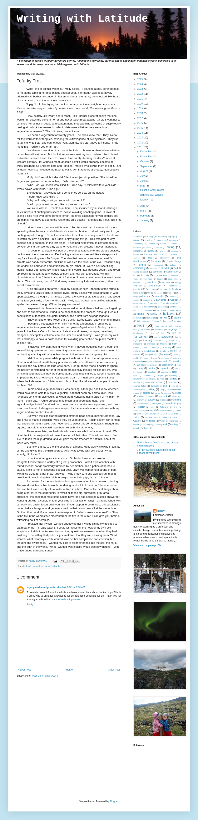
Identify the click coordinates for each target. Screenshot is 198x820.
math (174, 343)
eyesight (137, 289)
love (145, 340)
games (136, 300)
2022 (140, 93)
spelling (140, 396)
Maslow (163, 344)
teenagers (156, 403)
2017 (140, 118)
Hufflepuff (150, 318)
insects (166, 321)
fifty (148, 293)
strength (140, 400)
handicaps (161, 310)
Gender (174, 300)
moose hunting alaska (68, 599)
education (137, 282)
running (173, 378)
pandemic (163, 361)
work (165, 424)
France (170, 293)
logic (135, 340)
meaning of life (140, 347)
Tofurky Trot (146, 199)
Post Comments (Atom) (45, 675)
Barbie (175, 244)
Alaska (136, 240)
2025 (140, 79)
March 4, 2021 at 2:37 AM (71, 587)
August (144, 171)
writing (174, 424)
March (144, 210)
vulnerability (150, 417)
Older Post (114, 669)
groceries (162, 307)
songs (157, 393)
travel (152, 410)
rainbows (147, 375)
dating (136, 272)
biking (170, 247)
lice (152, 333)
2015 (140, 128)
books (151, 250)
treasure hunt (166, 410)
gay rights (161, 300)
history (153, 314)
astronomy (173, 240)
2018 (140, 113)
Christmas (156, 261)
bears (148, 247)
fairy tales (164, 289)
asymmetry (138, 244)
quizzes (164, 372)
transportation (139, 410)
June (143, 180)
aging (174, 236)
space (178, 393)
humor (35, 566)
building (174, 251)
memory (167, 347)
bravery (163, 251)
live (176, 337)
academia (137, 236)
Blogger (114, 801)
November (146, 156)
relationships (139, 379)
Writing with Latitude (82, 19)
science (172, 382)
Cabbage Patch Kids (154, 254)
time (152, 407)
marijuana (137, 344)
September (146, 166)
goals (135, 307)
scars (147, 382)
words (156, 424)
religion (152, 379)
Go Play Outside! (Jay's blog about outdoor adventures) (156, 451)
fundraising (173, 296)
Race (174, 372)
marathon (173, 340)
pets (179, 365)
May (143, 185)
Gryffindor (173, 307)
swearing (164, 400)
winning (146, 424)
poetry (140, 368)
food (28, 566)
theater (141, 407)
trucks (178, 410)
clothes (142, 265)
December (146, 151)
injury (156, 321)
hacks (136, 310)
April (143, 205)
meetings (155, 347)
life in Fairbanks (52, 566)
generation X (139, 303)
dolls (165, 275)
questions (152, 372)
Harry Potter (175, 310)
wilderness (173, 421)
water (174, 417)
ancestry (161, 240)
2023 (140, 88)
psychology (138, 372)
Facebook (151, 289)
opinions (165, 358)
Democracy (172, 271)
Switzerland (142, 403)
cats (150, 257)
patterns (154, 365)
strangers (176, 396)
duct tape (147, 279)
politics (151, 368)
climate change (173, 261)
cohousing (158, 265)
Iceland (177, 317)
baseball (137, 247)
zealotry (136, 428)
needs (175, 354)
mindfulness (149, 351)
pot (176, 368)
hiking (140, 313)
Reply (30, 604)
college (173, 265)
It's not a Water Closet (152, 190)
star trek (163, 396)
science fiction (139, 386)
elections (151, 282)
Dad (176, 268)
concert (153, 268)
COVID (165, 268)
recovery (173, 375)
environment (155, 285)
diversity (145, 275)
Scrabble (155, 386)
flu (155, 293)
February (145, 215)
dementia (157, 271)
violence (174, 414)
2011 (140, 147)
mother (174, 351)
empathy (166, 282)
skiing (152, 389)
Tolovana (164, 407)
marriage (151, 344)
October (145, 161)
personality (167, 364)
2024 (140, 84)
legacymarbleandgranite (41, 587)
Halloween (147, 310)
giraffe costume (170, 303)
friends (146, 296)
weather (137, 420)
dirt (134, 275)
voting (136, 417)
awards (152, 244)
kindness (159, 329)
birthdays (138, 251)
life (163, 333)
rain (135, 375)
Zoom (146, 428)
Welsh (162, 421)
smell (170, 389)
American (149, 240)
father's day (138, 293)
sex (165, 385)
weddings (150, 420)
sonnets (167, 393)
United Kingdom (152, 414)
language (172, 329)
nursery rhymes (150, 358)
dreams (174, 275)
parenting (176, 361)
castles (136, 258)
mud (147, 354)
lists (155, 337)
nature (165, 354)
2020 (140, 103)
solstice (146, 393)
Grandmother (148, 307)
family (175, 289)
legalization (138, 333)
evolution (173, 286)
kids (41, 566)
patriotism (141, 365)
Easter (160, 279)
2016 (140, 123)
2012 (140, 142)
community (139, 268)
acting (150, 236)
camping (173, 254)
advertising (162, 236)
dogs (156, 275)
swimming (176, 399)
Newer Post (24, 669)
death (145, 271)
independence (143, 321)
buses (136, 254)
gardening (147, 300)
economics (173, 279)
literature (166, 336)
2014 (140, 132)
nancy (161, 510)
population (165, 368)
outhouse (150, 361)
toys (175, 407)
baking (163, 244)
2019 (140, 108)
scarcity (136, 382)
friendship (159, 296)
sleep (162, 389)
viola (165, 414)
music (155, 354)
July (142, 175)
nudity (136, 358)
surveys (151, 399)
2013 (140, 137)
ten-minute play (173, 403)
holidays (168, 313)
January (145, 220)
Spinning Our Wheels (151, 194)
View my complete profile (147, 545)
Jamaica (177, 321)
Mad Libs (158, 340)
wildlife (136, 424)
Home (69, 669)
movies (136, 354)
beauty (159, 247)
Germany (154, 303)
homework (138, 318)
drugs (135, 279)
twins (139, 414)
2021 (140, 98)
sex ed (175, 386)
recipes (160, 375)
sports (151, 396)
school (158, 382)
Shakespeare (139, 389)
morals (163, 351)
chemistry (164, 258)
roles (162, 379)
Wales (164, 417)
